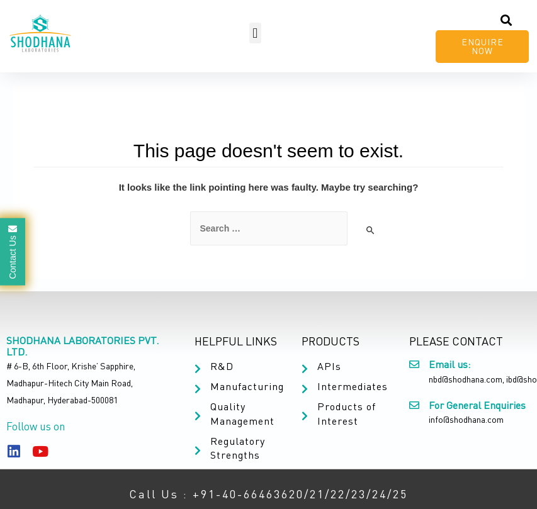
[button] (255, 33)
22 (338, 494)
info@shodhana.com (466, 419)
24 (379, 494)
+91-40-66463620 (248, 494)
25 (400, 494)
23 (358, 494)
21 (317, 494)
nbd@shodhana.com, (466, 379)
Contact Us (13, 251)
